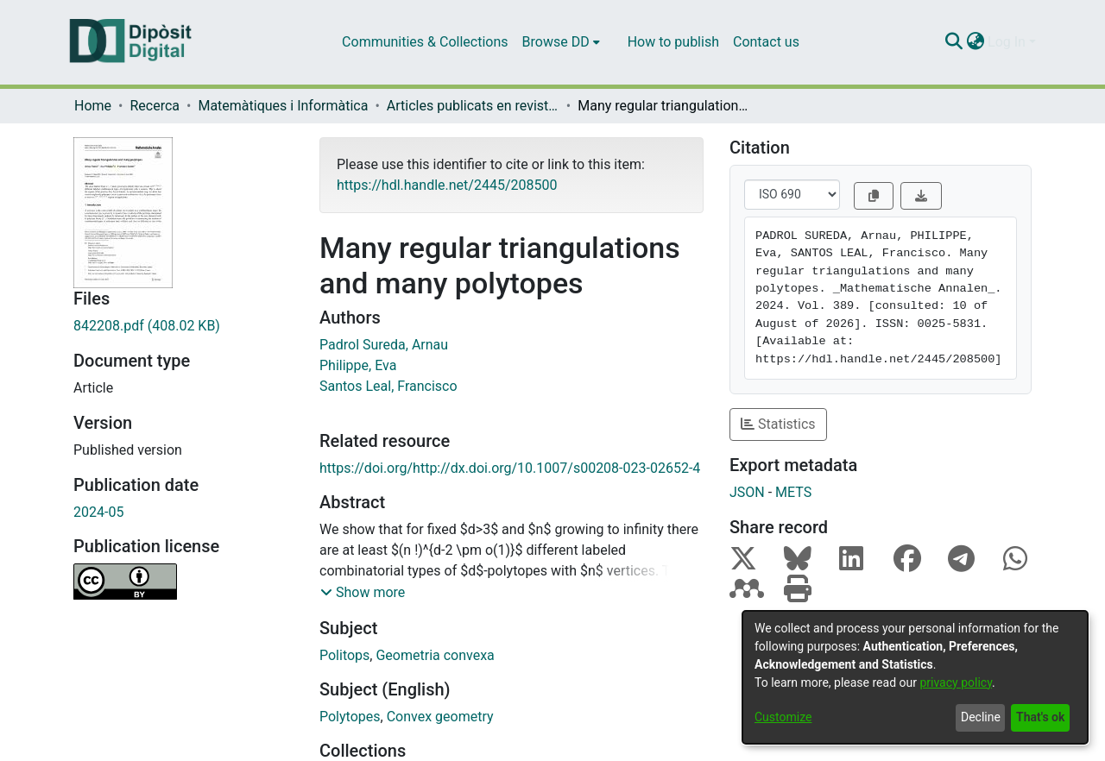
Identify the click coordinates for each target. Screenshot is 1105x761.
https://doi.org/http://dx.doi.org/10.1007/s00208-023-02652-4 (509, 468)
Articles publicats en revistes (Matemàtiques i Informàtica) (473, 105)
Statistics (778, 424)
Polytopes (350, 716)
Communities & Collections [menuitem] (425, 42)
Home (92, 105)
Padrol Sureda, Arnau (383, 344)
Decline (981, 717)
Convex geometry (440, 716)
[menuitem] (561, 42)
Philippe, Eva (357, 365)
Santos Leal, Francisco (388, 386)
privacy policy (955, 682)
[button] (362, 593)
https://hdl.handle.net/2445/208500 (447, 185)
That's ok (1040, 717)
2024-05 (98, 512)
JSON (747, 492)
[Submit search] (953, 42)
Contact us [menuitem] (766, 42)
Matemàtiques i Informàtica (283, 105)
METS (793, 492)
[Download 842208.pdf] (183, 326)
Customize (783, 717)
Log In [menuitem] (1007, 42)
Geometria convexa (435, 655)
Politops (344, 655)
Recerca (154, 105)
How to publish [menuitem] (673, 42)
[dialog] (915, 677)
